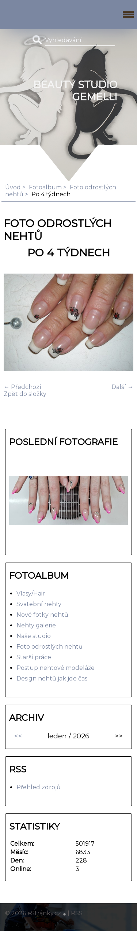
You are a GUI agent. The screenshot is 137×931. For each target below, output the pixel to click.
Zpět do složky (25, 393)
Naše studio (33, 636)
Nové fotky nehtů (42, 614)
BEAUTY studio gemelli (75, 91)
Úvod (13, 187)
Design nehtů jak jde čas (51, 678)
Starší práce (33, 657)
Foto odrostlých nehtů (49, 646)
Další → (122, 386)
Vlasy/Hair (30, 593)
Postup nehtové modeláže (55, 667)
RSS (77, 913)
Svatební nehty (38, 604)
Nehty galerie (36, 625)
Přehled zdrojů (38, 787)
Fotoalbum (45, 187)
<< (18, 735)
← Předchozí (22, 386)
